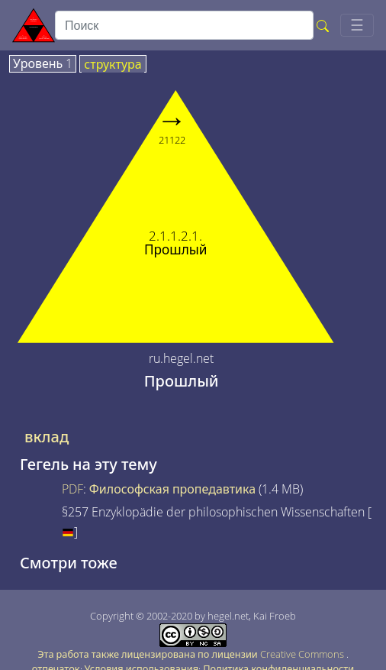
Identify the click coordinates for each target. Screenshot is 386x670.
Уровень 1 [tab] (42, 64)
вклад (46, 437)
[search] (184, 25)
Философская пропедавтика (172, 489)
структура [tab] (112, 65)
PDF (72, 489)
